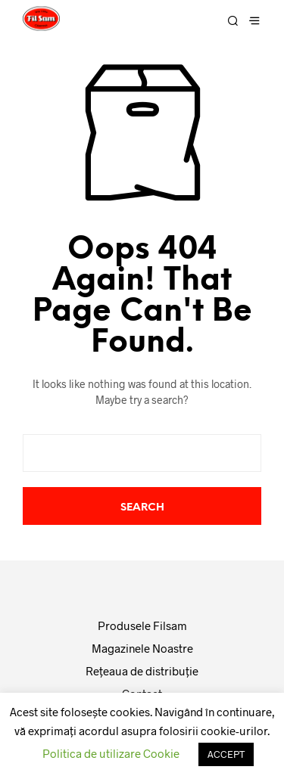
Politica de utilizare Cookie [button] (110, 753)
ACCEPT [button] (226, 754)
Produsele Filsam (142, 625)
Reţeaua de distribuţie (142, 671)
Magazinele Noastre (142, 648)
